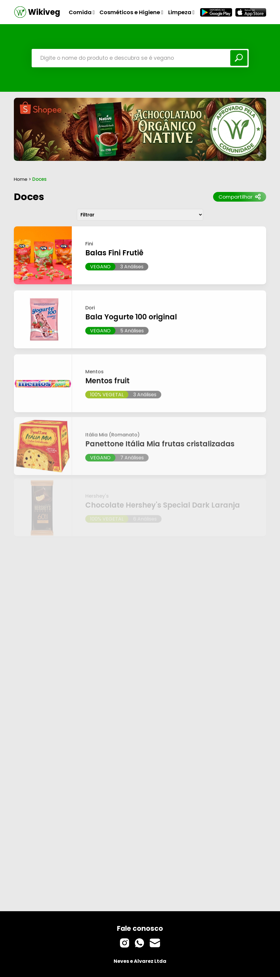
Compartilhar (240, 196)
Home (20, 179)
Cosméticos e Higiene (131, 12)
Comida (82, 12)
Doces (29, 196)
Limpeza (181, 12)
